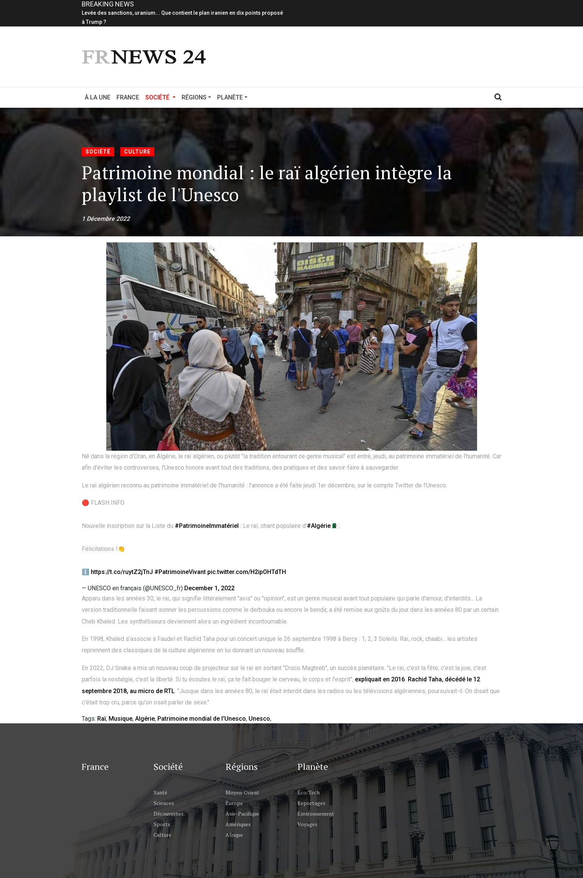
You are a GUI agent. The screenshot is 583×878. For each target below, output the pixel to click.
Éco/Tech (308, 792)
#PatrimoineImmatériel (207, 525)
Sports (162, 824)
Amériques (238, 824)
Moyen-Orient (242, 792)
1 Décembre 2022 (106, 218)
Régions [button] (194, 97)
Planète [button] (230, 97)
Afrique (234, 834)
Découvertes (168, 813)
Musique (120, 718)
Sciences (164, 803)
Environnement (315, 813)
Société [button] (162, 97)
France (128, 97)
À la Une (97, 97)
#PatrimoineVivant (180, 572)
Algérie (145, 718)
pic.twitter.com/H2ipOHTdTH (246, 572)
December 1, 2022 (209, 588)
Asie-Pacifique (242, 813)
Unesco (259, 718)
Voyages (307, 824)
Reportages (311, 803)
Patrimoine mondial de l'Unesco (201, 718)
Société (98, 152)
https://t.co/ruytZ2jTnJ (122, 572)
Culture (137, 152)
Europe (234, 803)
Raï (101, 718)
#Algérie (319, 525)
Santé (160, 792)
